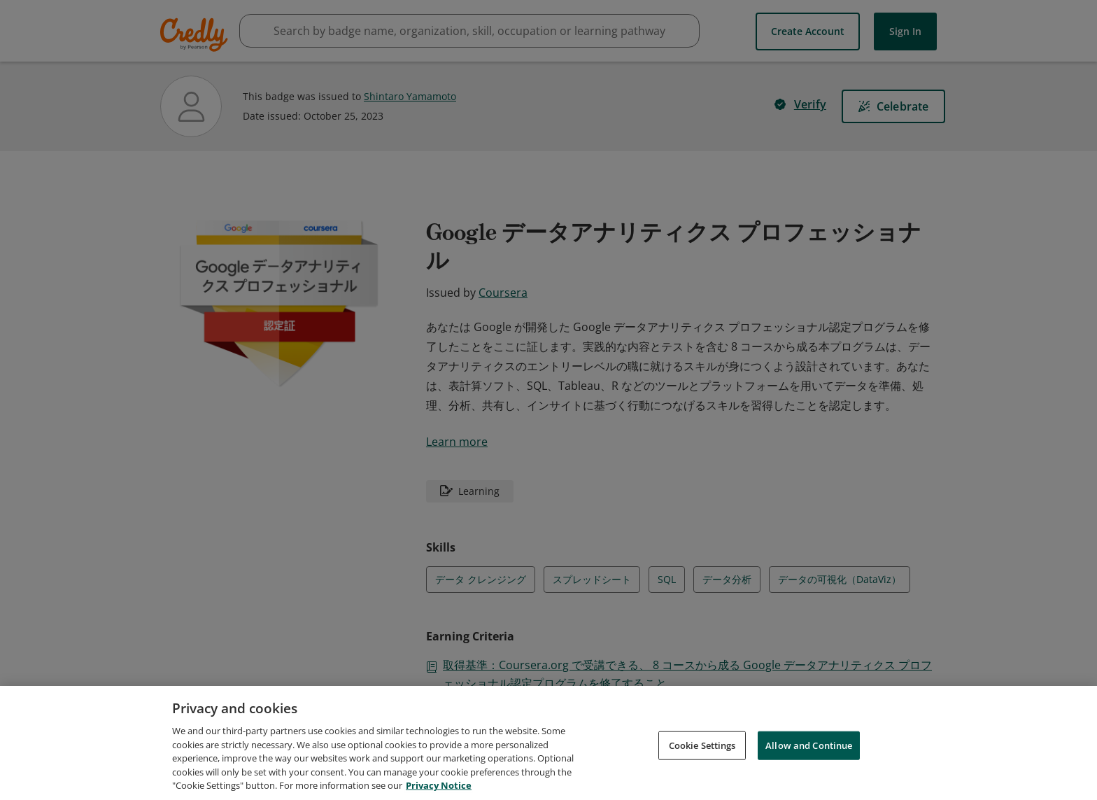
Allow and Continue (808, 747)
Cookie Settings (702, 747)
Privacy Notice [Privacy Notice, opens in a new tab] (439, 787)
